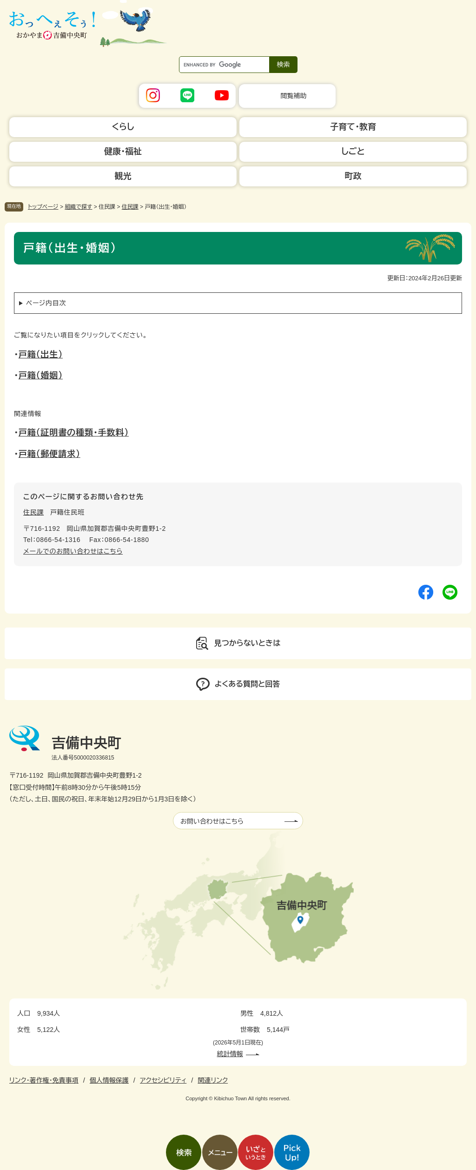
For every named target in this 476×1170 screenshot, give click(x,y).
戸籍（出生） (41, 354)
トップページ (43, 207)
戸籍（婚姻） (41, 375)
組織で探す (78, 207)
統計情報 (230, 1054)
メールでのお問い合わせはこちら (73, 551)
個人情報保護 (109, 1080)
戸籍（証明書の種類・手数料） (74, 432)
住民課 (130, 207)
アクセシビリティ (163, 1080)
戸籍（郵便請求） (49, 454)
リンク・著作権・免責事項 (44, 1080)
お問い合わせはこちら (212, 821)
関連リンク (213, 1080)
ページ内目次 (46, 303)
